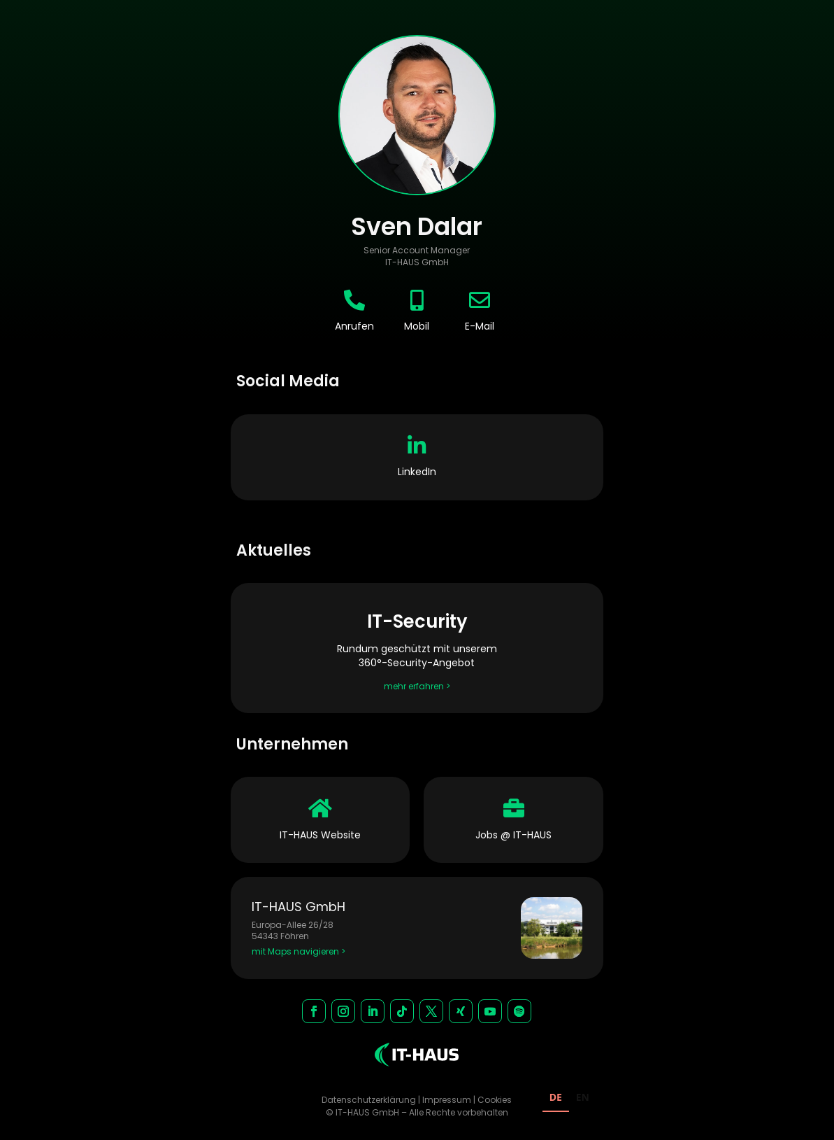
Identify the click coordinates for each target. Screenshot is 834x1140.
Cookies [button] (494, 1100)
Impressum (446, 1100)
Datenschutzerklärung (369, 1100)
